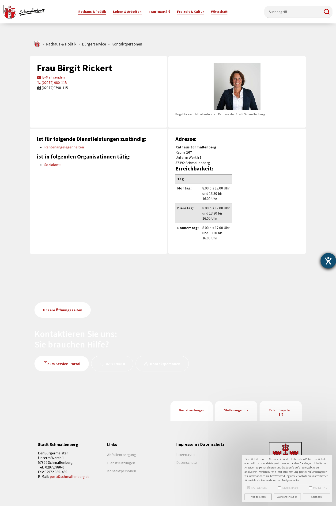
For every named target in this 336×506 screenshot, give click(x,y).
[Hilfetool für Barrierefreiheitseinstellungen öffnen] (328, 260)
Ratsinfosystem (280, 410)
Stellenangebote (236, 410)
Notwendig (257, 487)
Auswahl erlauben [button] (287, 496)
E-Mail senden (51, 77)
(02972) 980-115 (52, 82)
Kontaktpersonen (165, 363)
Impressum (185, 454)
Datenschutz (186, 462)
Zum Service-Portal (63, 363)
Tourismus (157, 12)
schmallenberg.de (37, 44)
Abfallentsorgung (121, 454)
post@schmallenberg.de (69, 476)
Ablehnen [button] (316, 496)
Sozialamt (52, 164)
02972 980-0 (115, 363)
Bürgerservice (94, 44)
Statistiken (288, 487)
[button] (326, 11)
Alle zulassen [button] (258, 496)
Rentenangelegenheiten (64, 147)
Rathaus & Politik (61, 44)
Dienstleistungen (191, 410)
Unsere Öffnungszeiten (62, 310)
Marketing (318, 487)
